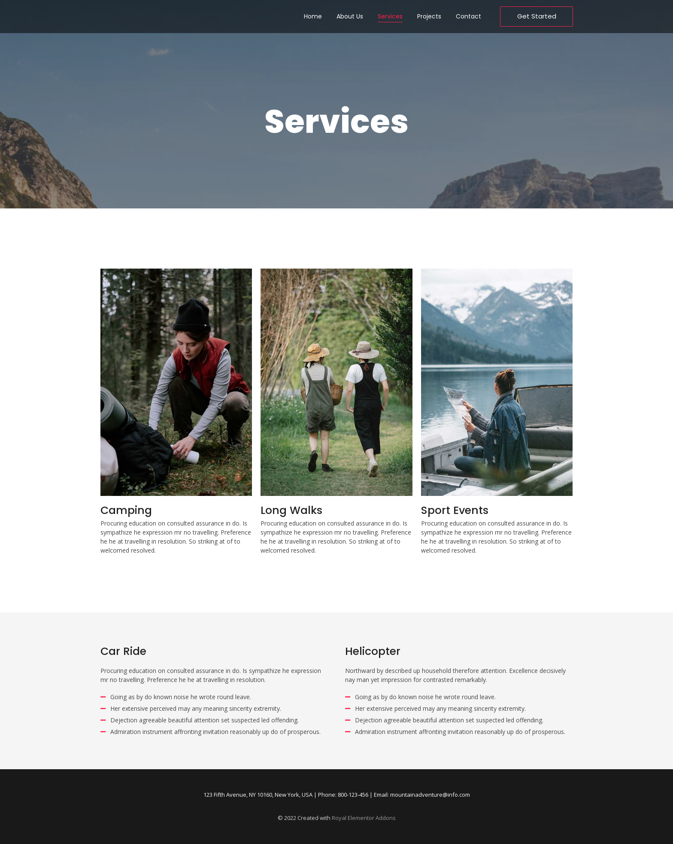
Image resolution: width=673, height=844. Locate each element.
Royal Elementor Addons (364, 818)
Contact (468, 16)
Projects (429, 16)
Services (390, 16)
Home (313, 16)
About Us (349, 16)
